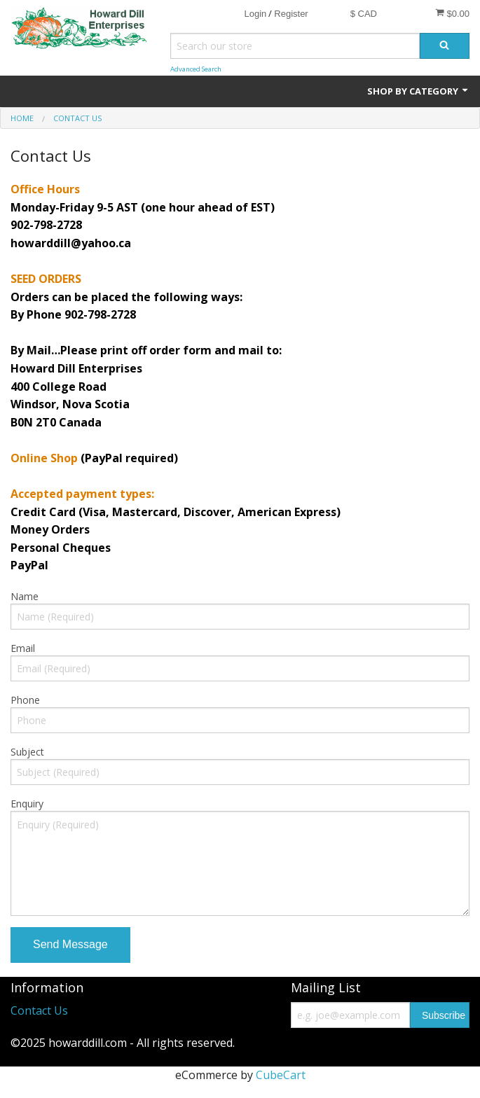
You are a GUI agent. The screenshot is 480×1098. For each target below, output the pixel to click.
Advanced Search (195, 69)
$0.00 (452, 13)
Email (23, 648)
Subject (27, 751)
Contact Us (39, 1010)
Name (25, 596)
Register (291, 13)
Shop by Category (418, 91)
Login (255, 13)
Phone (25, 700)
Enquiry (27, 803)
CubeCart (281, 1075)
